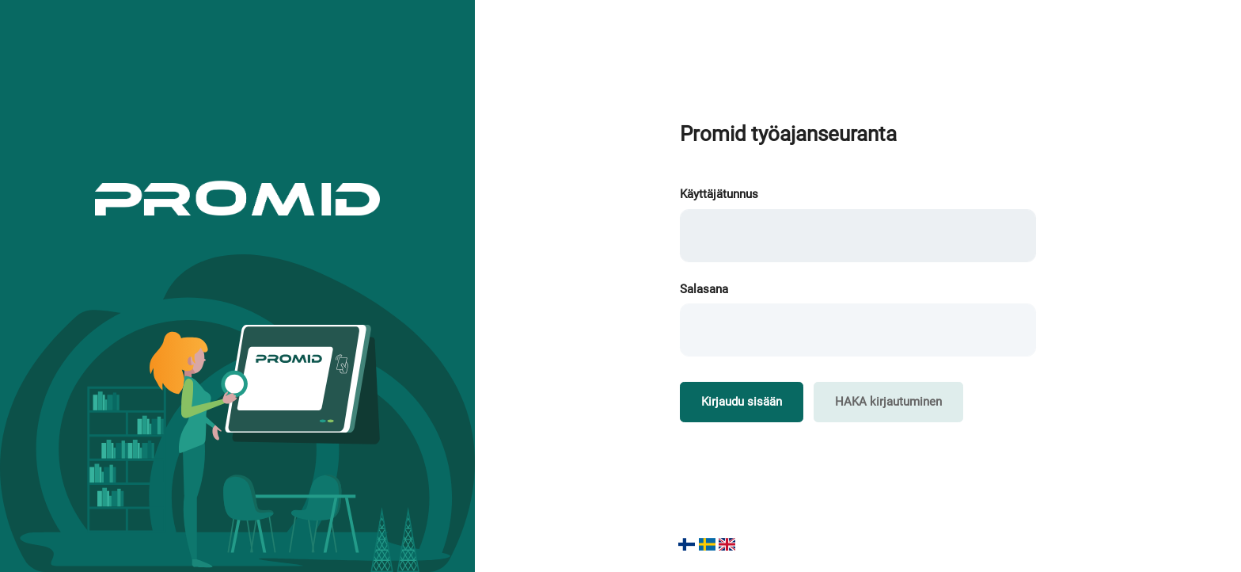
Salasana (704, 289)
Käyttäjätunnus (719, 194)
